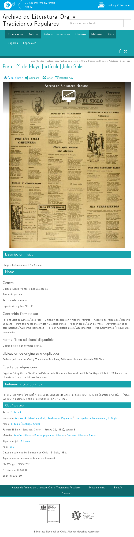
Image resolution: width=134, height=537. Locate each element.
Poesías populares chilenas (49, 435)
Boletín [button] (118, 487)
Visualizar (15, 77)
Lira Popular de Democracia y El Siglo (96, 418)
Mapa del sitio (97, 487)
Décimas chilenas (76, 435)
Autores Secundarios (57, 34)
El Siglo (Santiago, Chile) (25, 423)
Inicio (32, 60)
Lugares (13, 43)
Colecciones (15, 34)
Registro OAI (65, 78)
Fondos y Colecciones (47, 60)
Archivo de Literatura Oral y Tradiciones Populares (39, 20)
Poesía (91, 435)
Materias (96, 34)
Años (111, 34)
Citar (48, 78)
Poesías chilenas (23, 435)
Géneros (80, 34)
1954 (11, 446)
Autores (33, 34)
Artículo (25, 441)
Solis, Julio (125, 60)
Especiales (29, 43)
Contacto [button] (67, 493)
